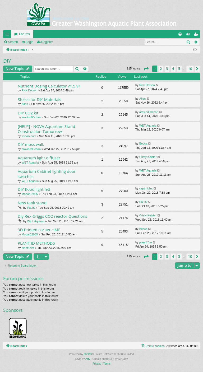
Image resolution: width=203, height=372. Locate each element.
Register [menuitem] (197, 35)
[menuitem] (180, 34)
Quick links (8, 35)
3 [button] (167, 68)
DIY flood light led (34, 189)
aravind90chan (31, 117)
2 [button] (161, 68)
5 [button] (179, 68)
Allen (25, 103)
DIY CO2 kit (28, 112)
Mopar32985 (30, 194)
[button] (146, 69)
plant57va (28, 247)
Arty (87, 358)
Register (47, 42)
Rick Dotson (29, 90)
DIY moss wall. (31, 144)
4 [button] (173, 68)
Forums (24, 34)
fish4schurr (29, 136)
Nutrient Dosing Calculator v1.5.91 (49, 86)
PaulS (31, 207)
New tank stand (32, 202)
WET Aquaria (147, 125)
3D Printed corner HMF (39, 229)
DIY (7, 60)
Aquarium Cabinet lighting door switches (47, 174)
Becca (143, 143)
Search (13, 42)
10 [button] (190, 68)
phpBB (88, 354)
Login (29, 42)
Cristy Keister (147, 157)
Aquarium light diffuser (39, 157)
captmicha (146, 188)
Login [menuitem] (189, 35)
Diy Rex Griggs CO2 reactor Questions (52, 216)
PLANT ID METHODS (36, 243)
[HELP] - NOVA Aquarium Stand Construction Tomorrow (46, 129)
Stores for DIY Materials (39, 99)
